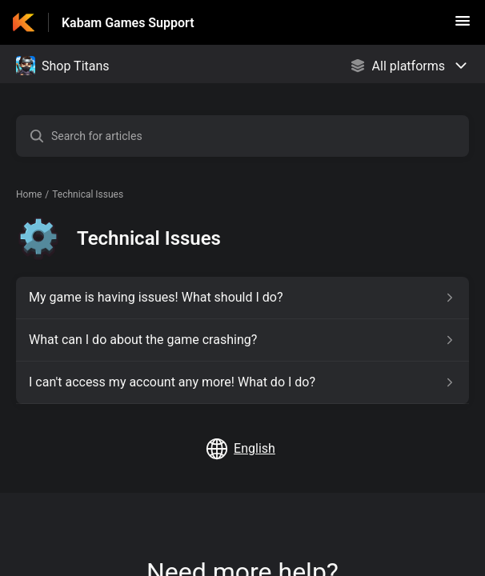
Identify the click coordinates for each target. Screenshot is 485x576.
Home (29, 194)
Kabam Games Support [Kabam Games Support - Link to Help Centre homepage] (128, 22)
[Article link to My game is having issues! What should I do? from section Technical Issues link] (242, 297)
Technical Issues (87, 194)
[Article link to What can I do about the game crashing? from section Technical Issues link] (242, 340)
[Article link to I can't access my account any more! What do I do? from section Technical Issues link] (242, 382)
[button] (462, 26)
